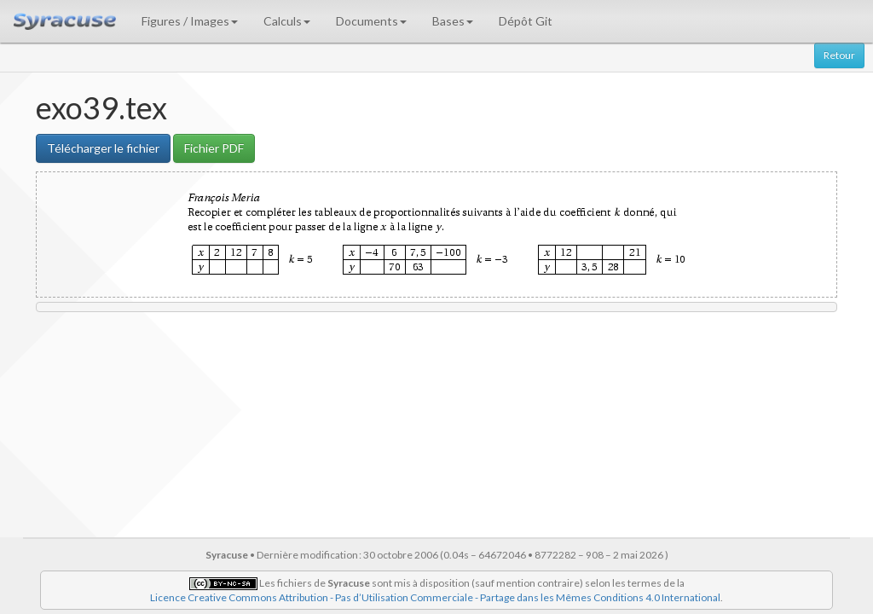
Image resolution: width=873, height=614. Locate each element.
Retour (839, 55)
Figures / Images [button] (190, 21)
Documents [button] (371, 21)
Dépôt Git (525, 21)
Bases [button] (452, 21)
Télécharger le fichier (103, 148)
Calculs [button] (286, 21)
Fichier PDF (214, 148)
